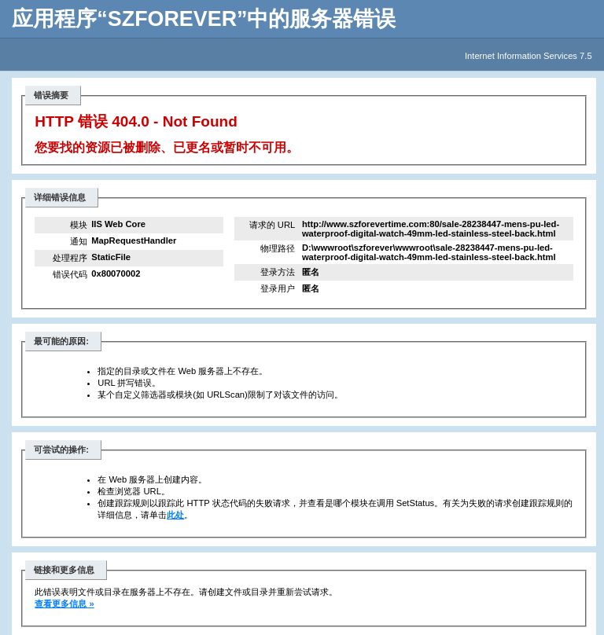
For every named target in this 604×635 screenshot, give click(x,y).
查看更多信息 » (64, 603)
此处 (175, 514)
